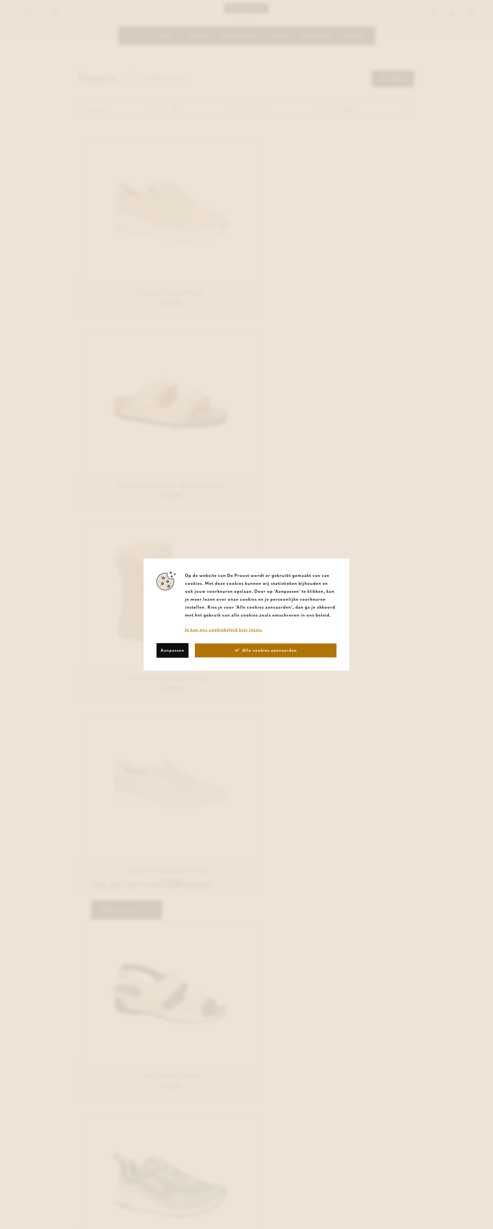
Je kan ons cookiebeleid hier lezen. (224, 629)
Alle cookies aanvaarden (266, 650)
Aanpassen (172, 650)
